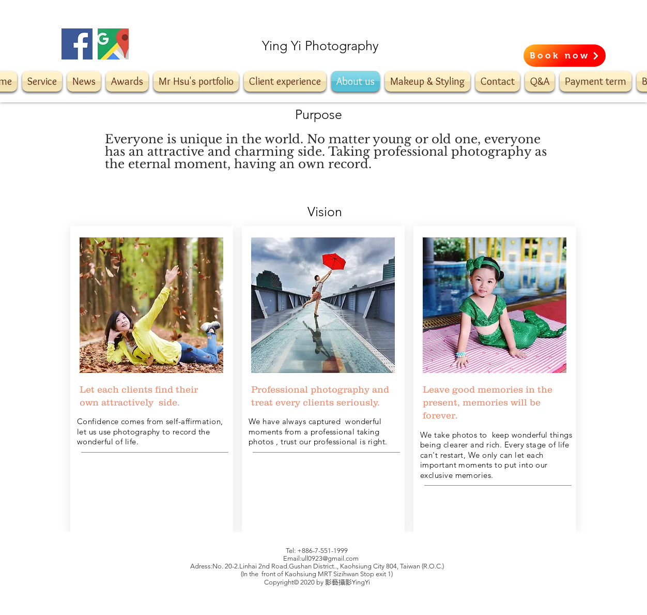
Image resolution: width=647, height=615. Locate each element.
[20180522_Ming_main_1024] (113, 43)
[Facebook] (77, 43)
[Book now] (564, 55)
